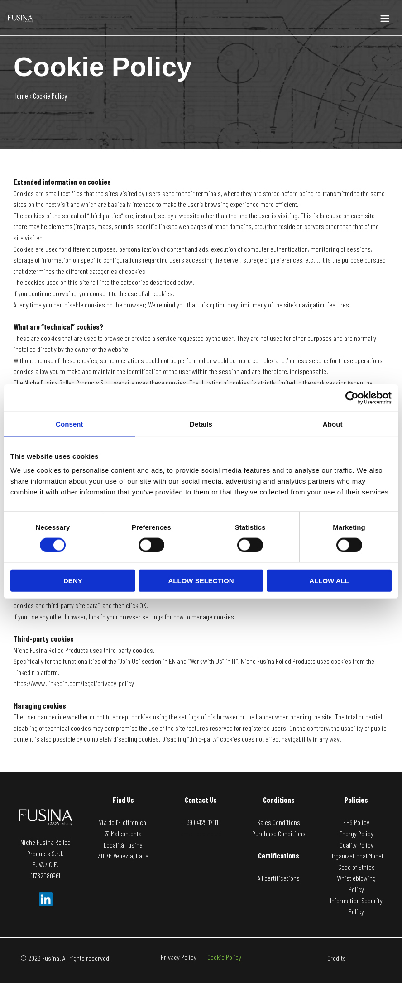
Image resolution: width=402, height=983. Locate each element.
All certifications (279, 877)
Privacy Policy (175, 958)
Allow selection (201, 581)
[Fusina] (20, 17)
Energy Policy (356, 833)
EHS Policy (356, 822)
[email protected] (201, 833)
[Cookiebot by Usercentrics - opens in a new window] (352, 397)
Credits (336, 958)
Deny (72, 581)
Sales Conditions (278, 822)
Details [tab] (201, 423)
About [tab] (333, 423)
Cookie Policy (228, 958)
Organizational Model (356, 855)
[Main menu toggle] (384, 18)
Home (21, 95)
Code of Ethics (356, 867)
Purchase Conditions (279, 833)
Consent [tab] (69, 423)
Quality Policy (356, 844)
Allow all (329, 581)
